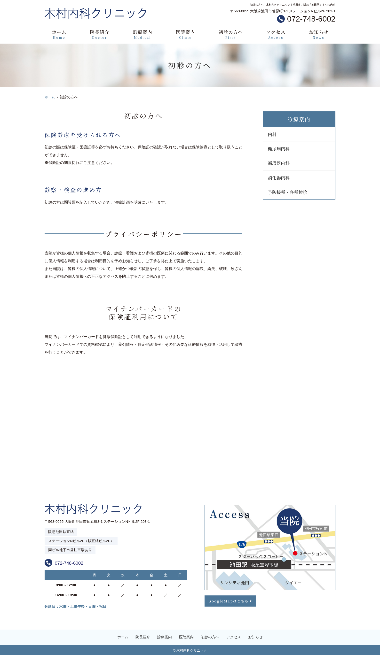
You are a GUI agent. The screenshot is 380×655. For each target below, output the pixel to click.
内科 (272, 134)
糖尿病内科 (279, 148)
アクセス (275, 34)
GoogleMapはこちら (229, 600)
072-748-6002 (75, 561)
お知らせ (318, 34)
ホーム (59, 34)
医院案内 (185, 34)
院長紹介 (99, 34)
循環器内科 (279, 163)
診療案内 (142, 34)
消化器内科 (279, 177)
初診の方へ (231, 34)
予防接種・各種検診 (287, 192)
